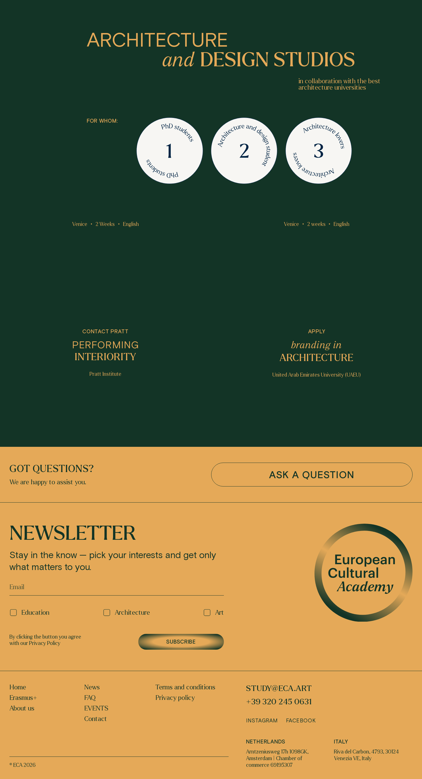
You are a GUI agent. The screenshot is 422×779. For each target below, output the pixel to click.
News (92, 687)
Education (29, 613)
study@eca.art (279, 688)
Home (17, 687)
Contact (95, 719)
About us (21, 708)
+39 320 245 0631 (279, 702)
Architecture (126, 613)
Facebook (301, 720)
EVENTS (96, 708)
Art (213, 613)
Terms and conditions (185, 687)
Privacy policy (175, 698)
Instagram (262, 720)
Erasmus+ (23, 698)
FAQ (90, 698)
